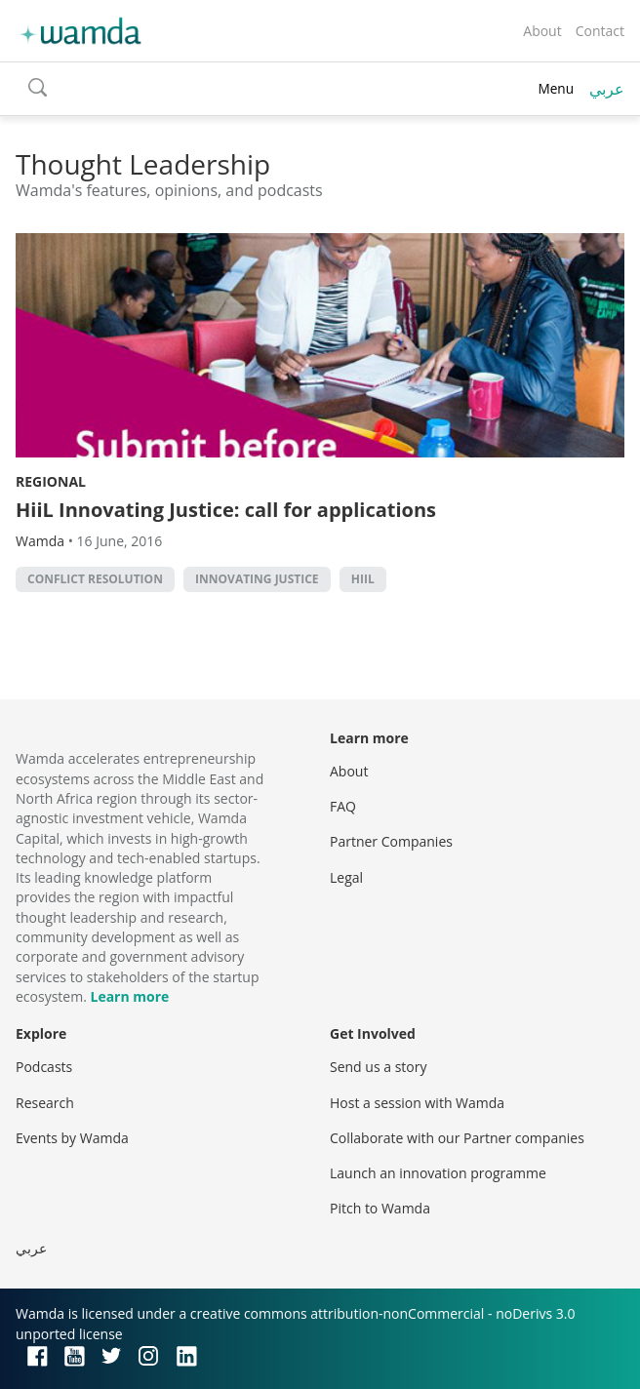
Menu (556, 88)
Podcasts (44, 1066)
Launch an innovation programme (438, 1173)
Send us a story (378, 1066)
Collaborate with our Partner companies (457, 1138)
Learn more (129, 996)
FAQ (343, 806)
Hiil (363, 579)
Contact (600, 30)
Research (45, 1102)
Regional (51, 481)
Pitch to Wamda (380, 1208)
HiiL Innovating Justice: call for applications (226, 509)
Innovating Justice (257, 579)
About (542, 30)
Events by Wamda (72, 1138)
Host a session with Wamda (417, 1102)
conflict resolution (95, 579)
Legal (346, 877)
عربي (606, 89)
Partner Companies (391, 841)
